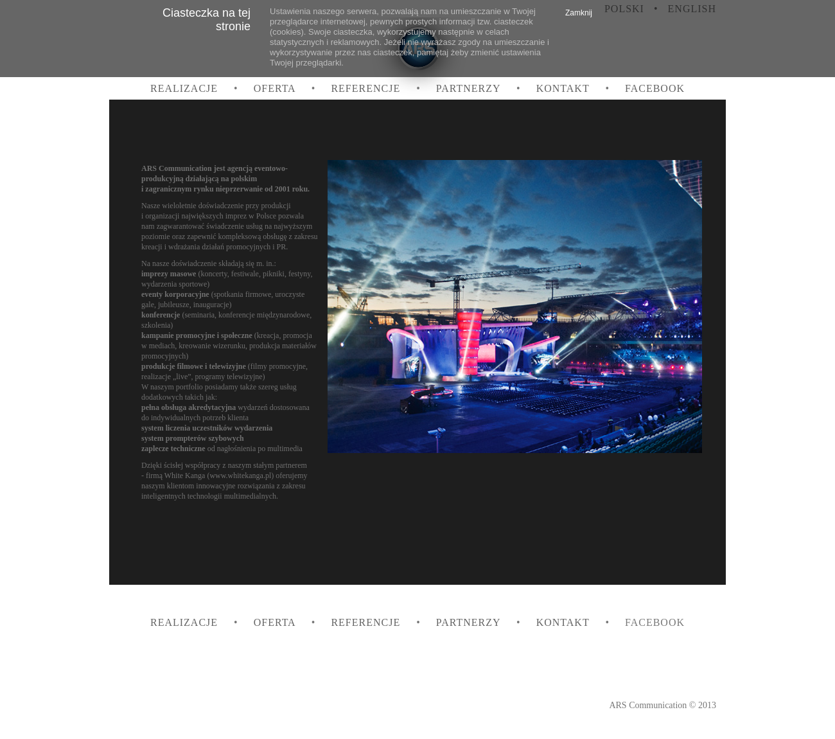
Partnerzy (470, 88)
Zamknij (578, 12)
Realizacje (185, 88)
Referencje (367, 88)
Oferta (276, 88)
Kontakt (564, 88)
